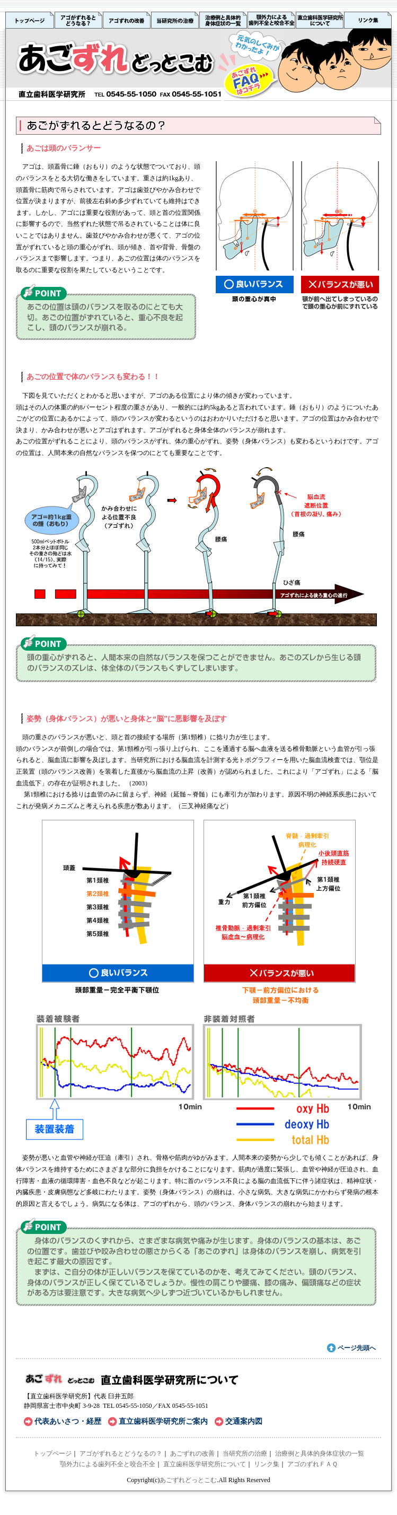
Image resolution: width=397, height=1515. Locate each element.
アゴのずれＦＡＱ (312, 1464)
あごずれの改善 (192, 1453)
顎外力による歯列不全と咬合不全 (107, 1464)
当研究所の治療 (245, 1453)
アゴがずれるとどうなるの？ (121, 1453)
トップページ (52, 1453)
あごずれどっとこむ (188, 1480)
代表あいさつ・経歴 (67, 1421)
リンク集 (266, 1464)
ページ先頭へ (357, 1348)
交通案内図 (243, 1421)
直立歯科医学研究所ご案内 (163, 1421)
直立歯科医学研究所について (204, 1464)
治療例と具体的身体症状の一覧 (319, 1453)
